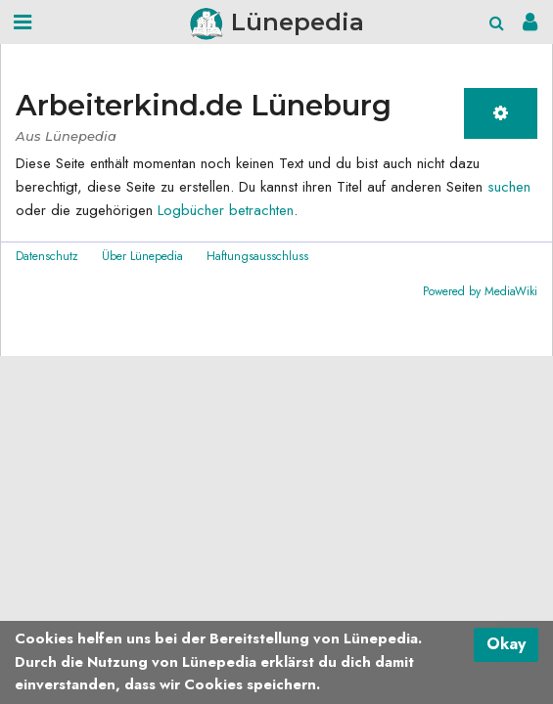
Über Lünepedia (142, 256)
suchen (508, 187)
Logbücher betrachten (226, 210)
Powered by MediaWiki (480, 291)
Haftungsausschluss (257, 256)
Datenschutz (47, 256)
